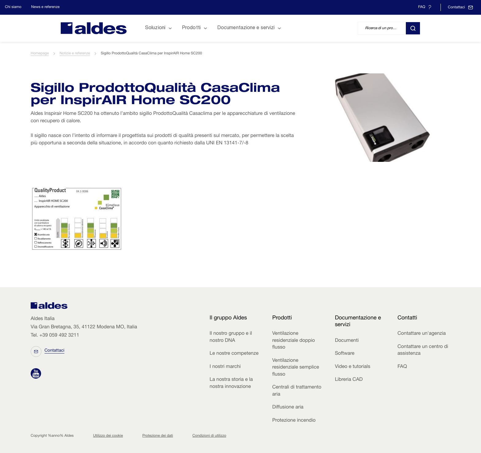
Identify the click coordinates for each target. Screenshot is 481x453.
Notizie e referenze (75, 54)
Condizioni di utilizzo (209, 436)
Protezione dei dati (157, 436)
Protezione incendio (293, 420)
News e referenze (45, 7)
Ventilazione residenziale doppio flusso (293, 340)
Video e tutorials (352, 367)
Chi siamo (13, 7)
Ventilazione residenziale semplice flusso (295, 367)
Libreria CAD (349, 379)
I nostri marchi (225, 367)
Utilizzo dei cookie (108, 436)
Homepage (40, 54)
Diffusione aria (287, 407)
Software (345, 353)
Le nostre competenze (234, 353)
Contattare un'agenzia (422, 333)
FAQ (402, 367)
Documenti (347, 340)
